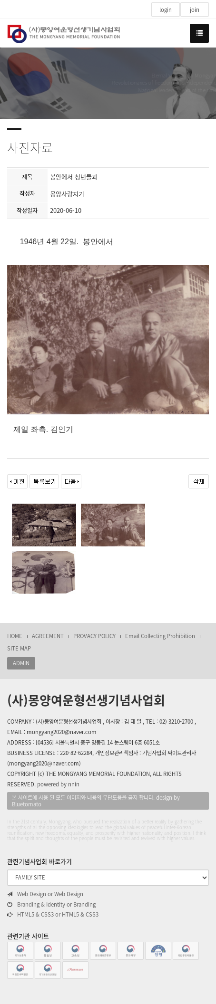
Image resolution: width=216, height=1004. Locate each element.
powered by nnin (58, 784)
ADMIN (21, 663)
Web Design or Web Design (45, 894)
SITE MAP (19, 648)
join (194, 10)
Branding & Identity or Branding (51, 904)
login (165, 10)
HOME (14, 636)
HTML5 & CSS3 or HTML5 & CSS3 (52, 914)
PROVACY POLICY (94, 636)
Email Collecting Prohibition (160, 636)
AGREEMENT (48, 636)
